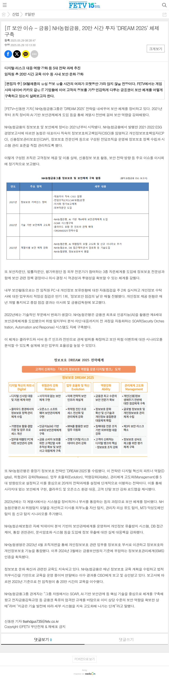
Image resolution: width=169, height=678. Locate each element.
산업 (15, 14)
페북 (8, 54)
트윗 (17, 54)
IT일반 (29, 14)
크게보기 (155, 48)
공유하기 (164, 14)
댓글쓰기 (126, 639)
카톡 (25, 54)
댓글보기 (43, 639)
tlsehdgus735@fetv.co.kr (41, 621)
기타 (34, 54)
